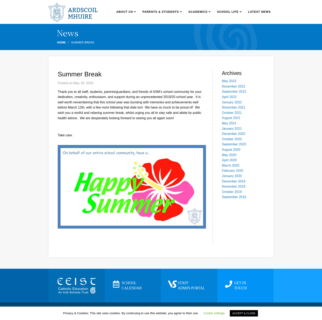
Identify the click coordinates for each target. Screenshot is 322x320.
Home (61, 42)
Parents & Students (162, 11)
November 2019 (233, 186)
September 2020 (234, 144)
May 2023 (229, 81)
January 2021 (232, 128)
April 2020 (229, 160)
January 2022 (232, 102)
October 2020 (232, 139)
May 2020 (229, 155)
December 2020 (233, 133)
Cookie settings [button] (214, 313)
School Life (229, 11)
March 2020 (230, 165)
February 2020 (232, 170)
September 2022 (234, 91)
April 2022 (229, 97)
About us (126, 11)
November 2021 (233, 107)
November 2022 (233, 86)
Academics (199, 11)
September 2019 (234, 197)
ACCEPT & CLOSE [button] (243, 313)
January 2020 (232, 176)
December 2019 (233, 181)
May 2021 (229, 123)
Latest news (259, 11)
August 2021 (231, 118)
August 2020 (231, 149)
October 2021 (232, 112)
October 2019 (232, 192)
